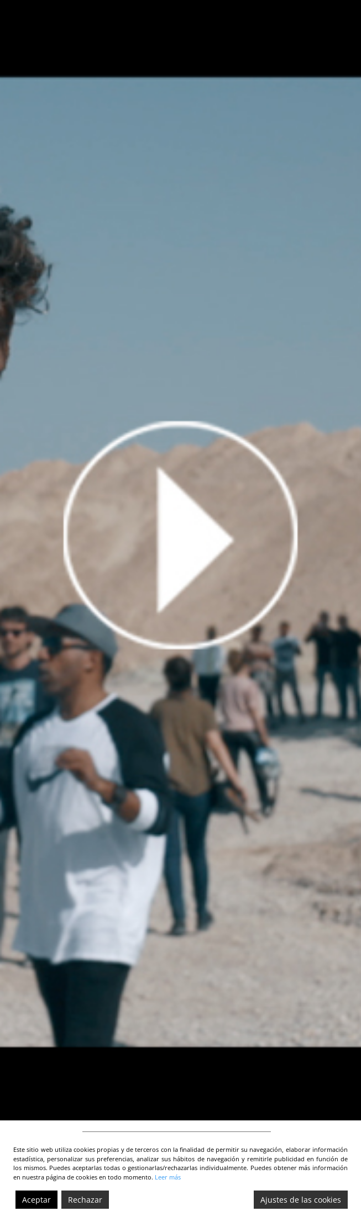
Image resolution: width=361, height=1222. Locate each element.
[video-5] (180, 560)
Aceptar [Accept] (36, 1199)
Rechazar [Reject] (85, 1199)
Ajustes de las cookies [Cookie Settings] (300, 1199)
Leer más (168, 1177)
